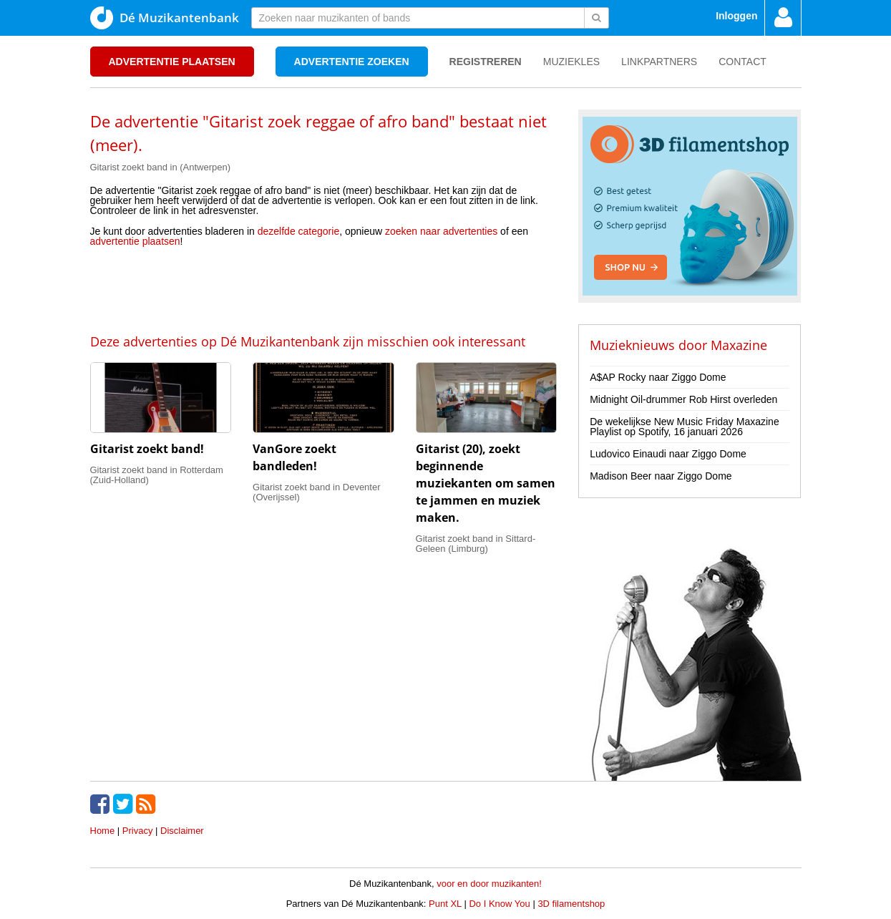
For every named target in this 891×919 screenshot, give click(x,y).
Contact (742, 61)
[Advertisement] (323, 289)
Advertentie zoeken (351, 61)
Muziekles (571, 61)
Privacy (137, 830)
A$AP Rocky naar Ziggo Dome (658, 377)
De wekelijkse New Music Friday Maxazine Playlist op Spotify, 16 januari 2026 (684, 426)
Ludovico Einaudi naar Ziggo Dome (668, 454)
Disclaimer (182, 830)
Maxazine (739, 345)
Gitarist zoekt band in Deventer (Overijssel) (316, 492)
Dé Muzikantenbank (164, 17)
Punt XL (445, 903)
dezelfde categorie (298, 231)
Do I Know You (499, 903)
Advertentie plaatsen (172, 61)
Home (102, 830)
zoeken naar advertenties (441, 231)
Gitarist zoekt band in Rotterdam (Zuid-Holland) (156, 475)
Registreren (485, 61)
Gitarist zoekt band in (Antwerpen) (160, 167)
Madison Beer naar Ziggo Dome (660, 476)
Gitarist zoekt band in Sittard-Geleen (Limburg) (476, 543)
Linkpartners (659, 61)
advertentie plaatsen (135, 241)
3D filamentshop (571, 903)
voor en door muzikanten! (489, 883)
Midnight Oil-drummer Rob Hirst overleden (683, 399)
